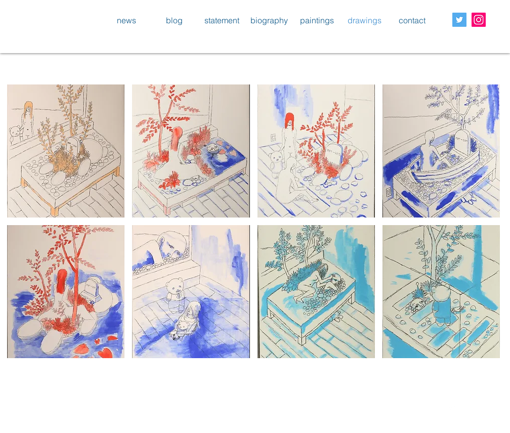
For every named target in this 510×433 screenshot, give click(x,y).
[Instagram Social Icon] (479, 20)
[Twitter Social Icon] (459, 20)
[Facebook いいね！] (33, 413)
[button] (65, 151)
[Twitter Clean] (449, 411)
